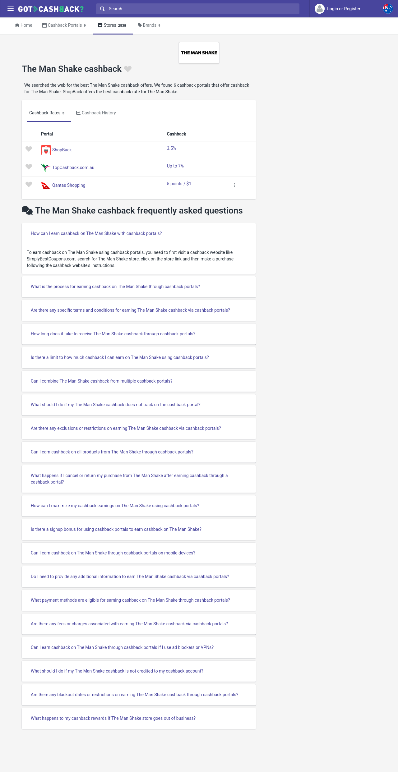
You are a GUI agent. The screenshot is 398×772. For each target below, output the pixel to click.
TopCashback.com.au (73, 167)
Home (23, 25)
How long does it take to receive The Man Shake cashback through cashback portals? (113, 333)
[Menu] (10, 8)
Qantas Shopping (69, 184)
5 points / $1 (179, 183)
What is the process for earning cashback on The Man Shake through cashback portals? (115, 286)
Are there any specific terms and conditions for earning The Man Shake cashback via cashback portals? (130, 310)
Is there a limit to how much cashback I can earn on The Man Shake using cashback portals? (120, 357)
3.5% (171, 148)
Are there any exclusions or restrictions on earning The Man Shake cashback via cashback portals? (126, 428)
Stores (113, 26)
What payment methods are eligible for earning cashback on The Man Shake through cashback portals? (130, 600)
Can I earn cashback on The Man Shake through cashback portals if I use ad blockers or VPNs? (122, 647)
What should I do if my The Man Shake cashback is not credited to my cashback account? (117, 671)
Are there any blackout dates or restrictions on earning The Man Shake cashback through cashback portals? (134, 694)
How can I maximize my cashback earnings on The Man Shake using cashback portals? (115, 505)
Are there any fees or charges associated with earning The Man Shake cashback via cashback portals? (129, 623)
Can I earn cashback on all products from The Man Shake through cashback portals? (112, 451)
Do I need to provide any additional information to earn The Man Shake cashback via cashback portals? (130, 576)
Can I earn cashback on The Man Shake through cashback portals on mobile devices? (113, 552)
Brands (150, 26)
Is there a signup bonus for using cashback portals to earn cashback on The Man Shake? (116, 529)
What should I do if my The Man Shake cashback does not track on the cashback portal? (116, 404)
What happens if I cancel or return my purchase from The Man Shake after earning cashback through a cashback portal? (129, 479)
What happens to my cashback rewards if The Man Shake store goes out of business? (113, 718)
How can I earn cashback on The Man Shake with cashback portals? (96, 233)
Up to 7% (175, 165)
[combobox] (196, 9)
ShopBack (62, 149)
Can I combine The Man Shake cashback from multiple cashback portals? (102, 381)
